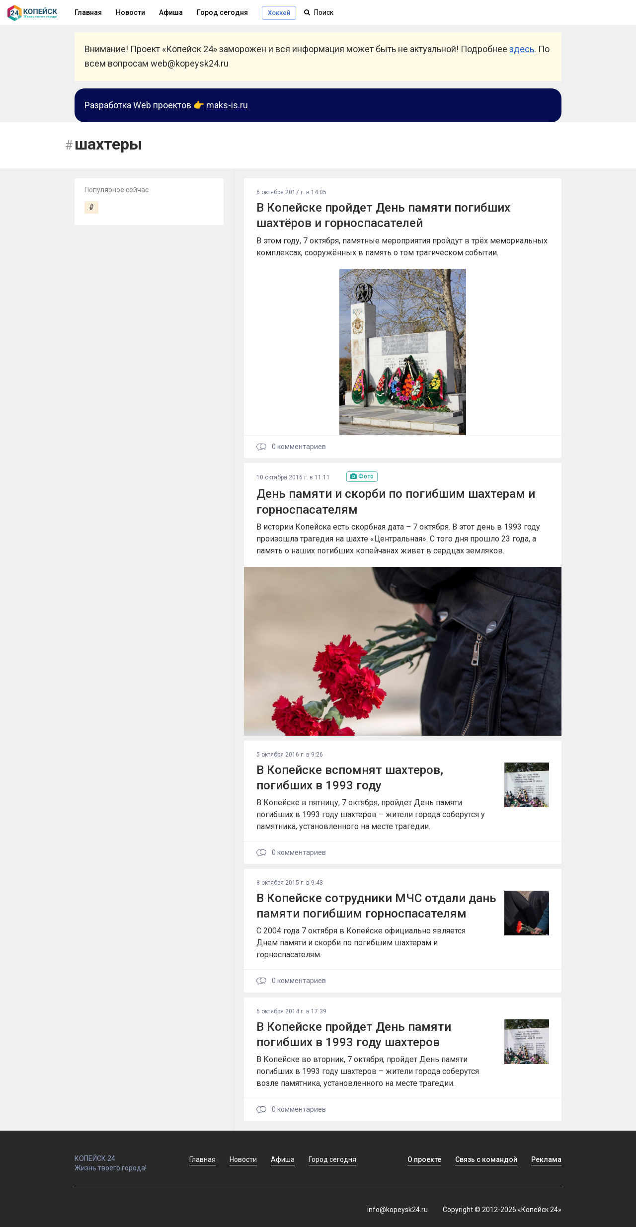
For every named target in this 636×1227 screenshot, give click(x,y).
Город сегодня (222, 12)
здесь (521, 49)
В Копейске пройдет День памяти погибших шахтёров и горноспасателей (383, 215)
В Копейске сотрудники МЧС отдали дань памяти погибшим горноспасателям (376, 905)
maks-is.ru (227, 105)
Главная (202, 1159)
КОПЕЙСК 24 (121, 1154)
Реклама (546, 1159)
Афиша (171, 12)
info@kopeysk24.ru (397, 1210)
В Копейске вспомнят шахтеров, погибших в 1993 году (349, 777)
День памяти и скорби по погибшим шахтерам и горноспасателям (395, 501)
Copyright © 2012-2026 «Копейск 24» (502, 1210)
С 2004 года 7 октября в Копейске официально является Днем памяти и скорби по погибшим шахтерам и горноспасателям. (361, 942)
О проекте (424, 1159)
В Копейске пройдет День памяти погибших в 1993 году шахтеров (353, 1034)
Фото (362, 476)
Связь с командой (486, 1159)
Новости (130, 12)
